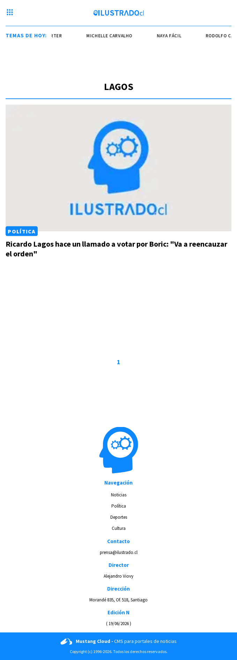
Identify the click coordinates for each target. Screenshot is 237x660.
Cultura (119, 528)
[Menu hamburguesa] (10, 13)
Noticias (118, 495)
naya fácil (170, 36)
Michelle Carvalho (111, 36)
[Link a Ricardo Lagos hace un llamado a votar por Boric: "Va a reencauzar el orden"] (118, 168)
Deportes (118, 517)
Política (21, 231)
